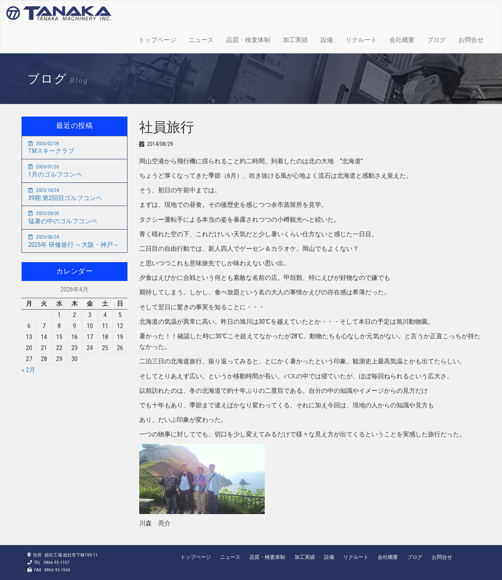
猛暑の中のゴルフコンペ (62, 217)
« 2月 (28, 370)
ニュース (201, 39)
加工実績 (295, 39)
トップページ (157, 39)
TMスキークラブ (51, 147)
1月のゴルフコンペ (55, 171)
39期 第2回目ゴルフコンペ (65, 194)
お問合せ (471, 39)
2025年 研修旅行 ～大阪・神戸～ (73, 241)
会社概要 (402, 39)
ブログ (436, 39)
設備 (326, 39)
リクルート (361, 39)
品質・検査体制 (248, 39)
